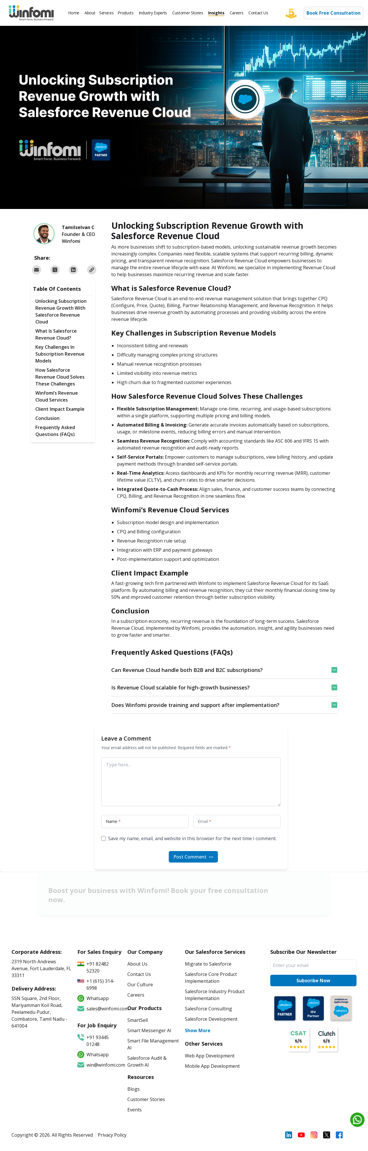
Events (134, 1110)
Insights (216, 12)
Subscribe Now (313, 980)
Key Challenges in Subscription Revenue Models (60, 354)
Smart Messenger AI (149, 1030)
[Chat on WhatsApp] (357, 1120)
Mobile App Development (212, 1066)
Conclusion (47, 418)
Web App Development (210, 1056)
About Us (137, 964)
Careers (237, 12)
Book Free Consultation (333, 12)
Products (125, 12)
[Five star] (294, 13)
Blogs (133, 1089)
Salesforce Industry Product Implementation (215, 994)
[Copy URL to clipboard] (91, 269)
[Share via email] (36, 269)
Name (113, 821)
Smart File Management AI (153, 1044)
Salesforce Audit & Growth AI (146, 1061)
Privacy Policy (112, 1135)
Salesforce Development (211, 1019)
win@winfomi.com (99, 1064)
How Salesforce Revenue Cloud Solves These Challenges (60, 377)
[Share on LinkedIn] (73, 269)
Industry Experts (153, 12)
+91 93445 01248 (93, 1040)
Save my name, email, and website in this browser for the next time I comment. (192, 838)
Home (73, 12)
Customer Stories (187, 12)
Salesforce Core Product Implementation (211, 977)
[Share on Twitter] (55, 269)
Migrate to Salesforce (208, 964)
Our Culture (140, 984)
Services (106, 12)
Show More (197, 1030)
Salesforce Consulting (208, 1008)
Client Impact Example (60, 409)
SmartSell (137, 1020)
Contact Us (258, 12)
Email (204, 821)
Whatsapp (93, 1054)
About (90, 12)
